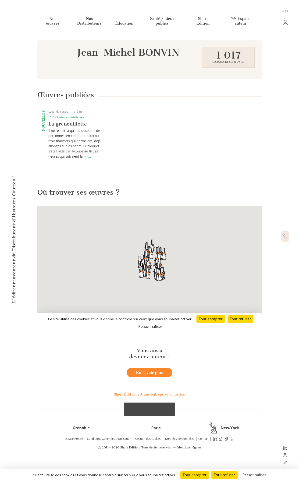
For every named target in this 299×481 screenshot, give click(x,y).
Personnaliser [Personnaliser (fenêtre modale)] (254, 474)
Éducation (124, 24)
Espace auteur (240, 21)
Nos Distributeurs (89, 21)
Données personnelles (179, 460)
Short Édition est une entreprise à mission (149, 416)
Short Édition (203, 21)
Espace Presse (73, 460)
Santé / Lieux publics (162, 21)
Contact (203, 460)
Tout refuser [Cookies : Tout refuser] (224, 474)
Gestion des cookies (148, 460)
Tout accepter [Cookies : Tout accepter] (194, 474)
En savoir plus (149, 394)
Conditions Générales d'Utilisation (109, 460)
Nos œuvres (53, 21)
